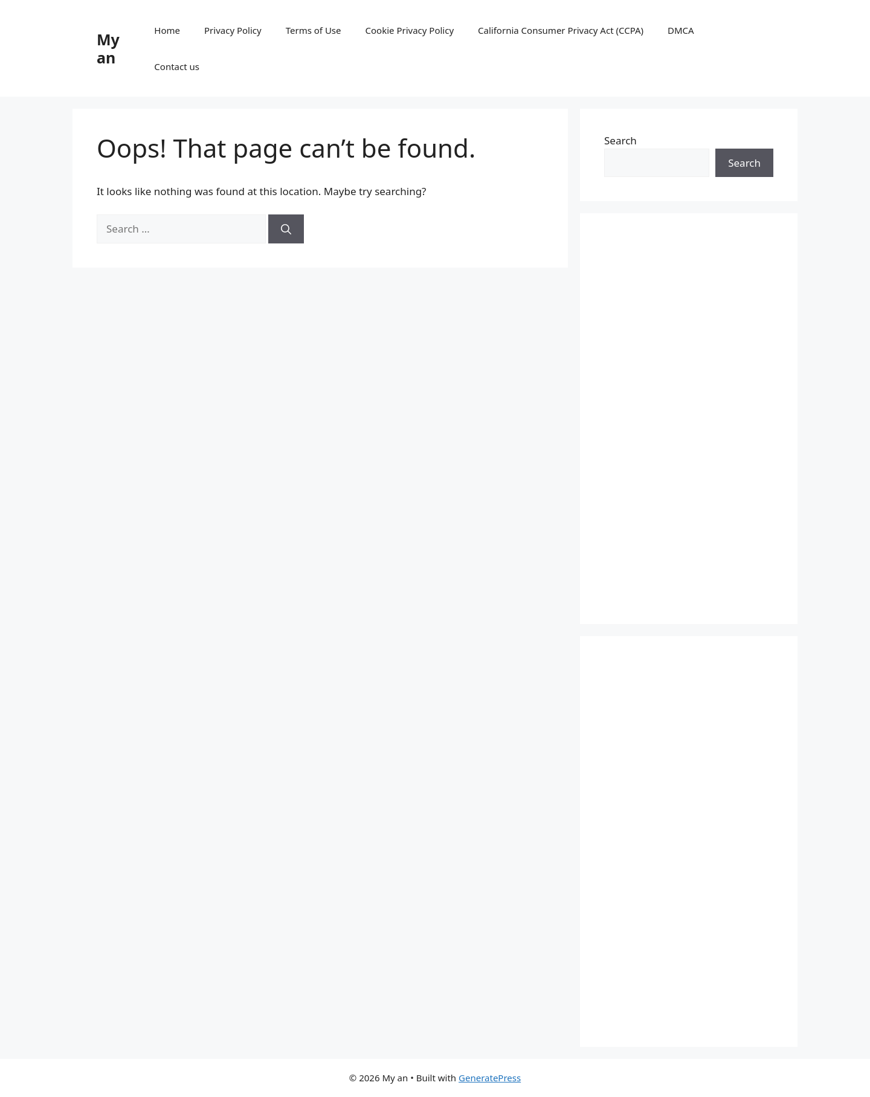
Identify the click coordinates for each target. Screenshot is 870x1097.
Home (167, 30)
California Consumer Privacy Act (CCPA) (560, 30)
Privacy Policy (233, 30)
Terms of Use (313, 30)
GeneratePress (490, 1078)
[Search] (286, 228)
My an (108, 48)
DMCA (681, 30)
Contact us (176, 66)
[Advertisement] (688, 418)
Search (620, 140)
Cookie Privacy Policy (410, 30)
